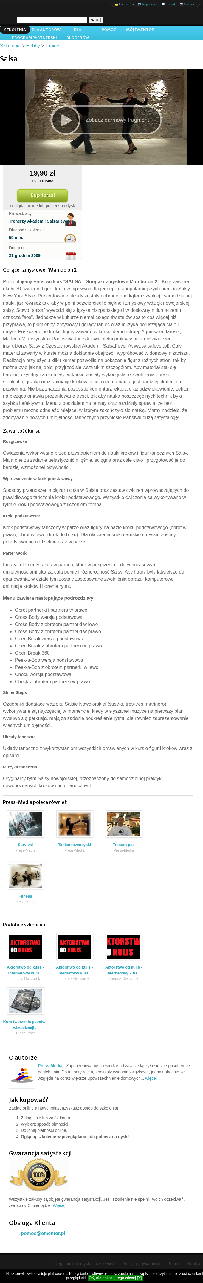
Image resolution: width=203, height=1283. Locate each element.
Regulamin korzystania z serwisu (85, 1263)
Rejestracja (150, 4)
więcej (151, 1078)
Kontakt (170, 4)
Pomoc (109, 29)
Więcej (59, 1205)
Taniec (52, 45)
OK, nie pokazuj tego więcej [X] (115, 1278)
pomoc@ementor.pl (43, 1233)
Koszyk (189, 4)
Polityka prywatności (141, 1263)
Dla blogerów (77, 30)
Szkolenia (15, 29)
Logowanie (127, 4)
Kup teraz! (42, 195)
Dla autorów (46, 29)
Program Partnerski (34, 37)
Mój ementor (140, 29)
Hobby (33, 45)
